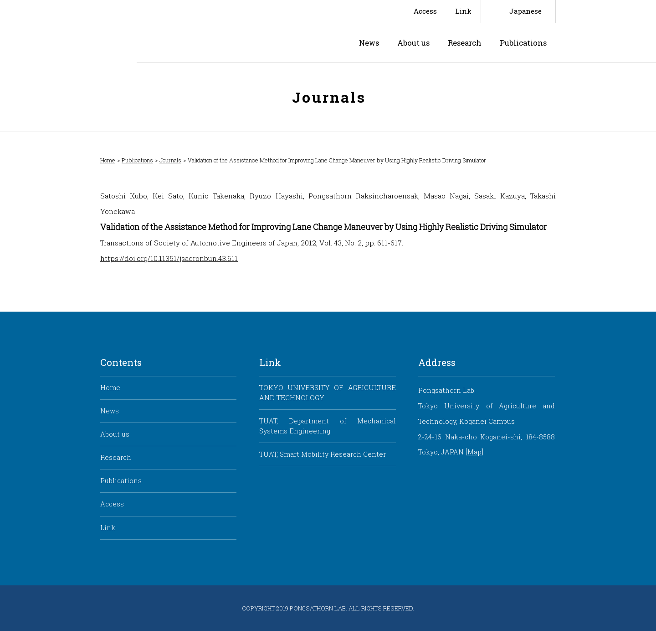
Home (107, 160)
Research (465, 42)
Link (463, 11)
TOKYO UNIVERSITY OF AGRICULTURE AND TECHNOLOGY (327, 392)
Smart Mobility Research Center (68, 31)
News (369, 42)
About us (413, 42)
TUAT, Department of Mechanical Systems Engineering (327, 426)
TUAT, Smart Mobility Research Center (322, 454)
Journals (170, 160)
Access (425, 11)
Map (474, 452)
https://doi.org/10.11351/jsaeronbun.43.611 (169, 258)
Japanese (525, 11)
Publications (523, 42)
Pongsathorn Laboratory (216, 43)
